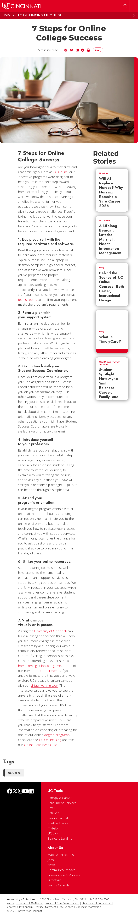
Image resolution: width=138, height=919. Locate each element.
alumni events (50, 671)
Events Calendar (59, 885)
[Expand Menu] (134, 15)
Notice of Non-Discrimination (62, 903)
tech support (27, 300)
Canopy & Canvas (60, 798)
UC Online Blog (50, 740)
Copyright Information (88, 907)
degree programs (56, 735)
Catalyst (53, 813)
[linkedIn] (31, 791)
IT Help (53, 828)
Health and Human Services (109, 363)
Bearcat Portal (58, 818)
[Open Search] (125, 6)
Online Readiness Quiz (40, 745)
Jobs (51, 860)
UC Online (60, 172)
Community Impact (61, 870)
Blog (101, 267)
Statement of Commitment (97, 903)
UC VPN (53, 833)
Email (51, 808)
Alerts (10, 903)
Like (98, 50)
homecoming (27, 666)
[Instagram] (20, 791)
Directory (54, 880)
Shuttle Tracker (59, 823)
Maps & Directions (61, 855)
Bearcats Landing (60, 838)
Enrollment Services (62, 803)
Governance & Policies (64, 875)
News (51, 865)
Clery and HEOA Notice (29, 903)
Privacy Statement (46, 907)
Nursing (103, 173)
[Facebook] (9, 791)
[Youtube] (26, 791)
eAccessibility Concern (20, 907)
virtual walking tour (44, 685)
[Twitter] (15, 791)
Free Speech (66, 907)
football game (51, 666)
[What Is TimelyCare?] (112, 318)
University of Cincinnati (50, 631)
